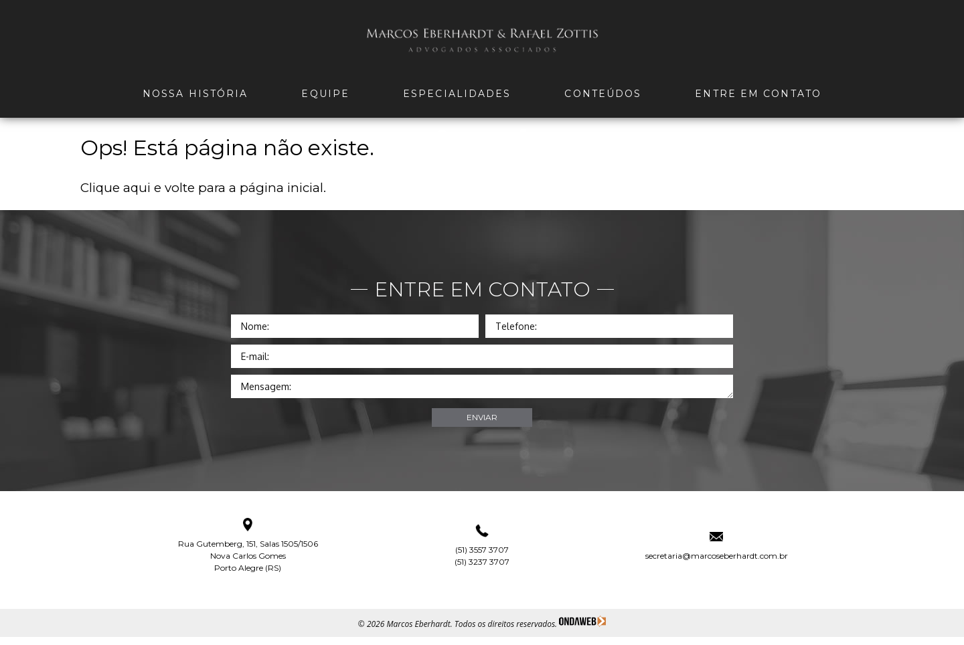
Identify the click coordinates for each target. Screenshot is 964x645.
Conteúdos (602, 94)
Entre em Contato (758, 94)
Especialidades (457, 94)
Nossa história (195, 94)
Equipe (325, 94)
